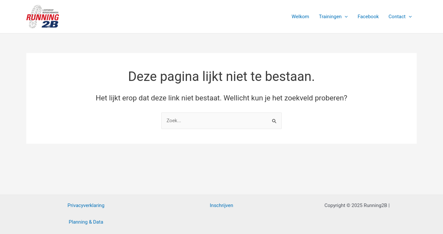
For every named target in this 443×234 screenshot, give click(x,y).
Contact (400, 17)
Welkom (300, 17)
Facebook (368, 17)
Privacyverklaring (86, 205)
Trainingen (333, 17)
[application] (345, 17)
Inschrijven (221, 205)
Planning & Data (86, 222)
